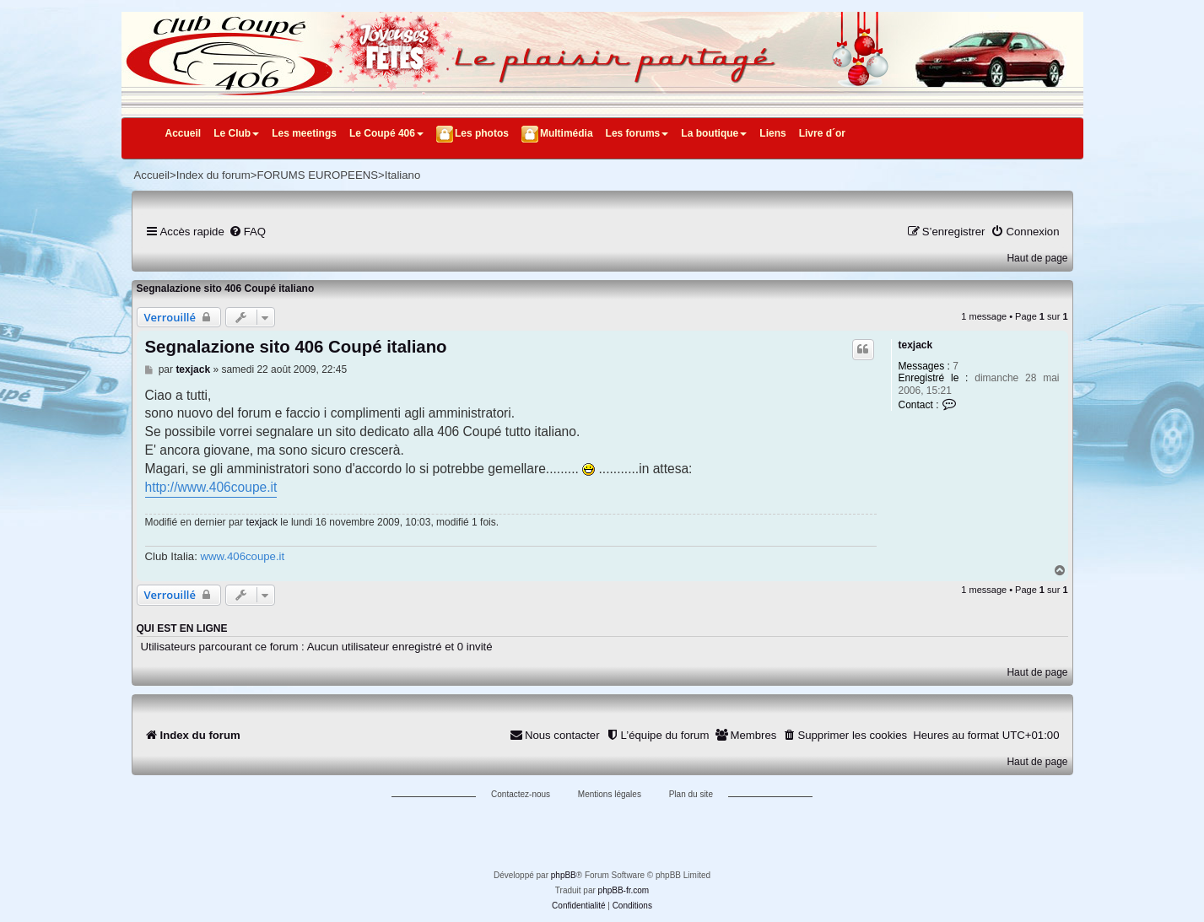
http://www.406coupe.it (211, 487)
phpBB (563, 875)
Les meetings (304, 133)
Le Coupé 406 (386, 133)
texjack (916, 345)
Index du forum (213, 175)
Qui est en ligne (182, 628)
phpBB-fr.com (624, 890)
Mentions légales (609, 794)
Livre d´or (822, 133)
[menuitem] (247, 231)
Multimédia (566, 133)
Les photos (482, 133)
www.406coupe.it (242, 556)
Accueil (183, 133)
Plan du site (691, 794)
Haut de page (1037, 258)
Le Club (236, 133)
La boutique (714, 133)
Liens (772, 133)
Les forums (637, 133)
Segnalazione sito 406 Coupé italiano (226, 288)
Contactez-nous (520, 794)
